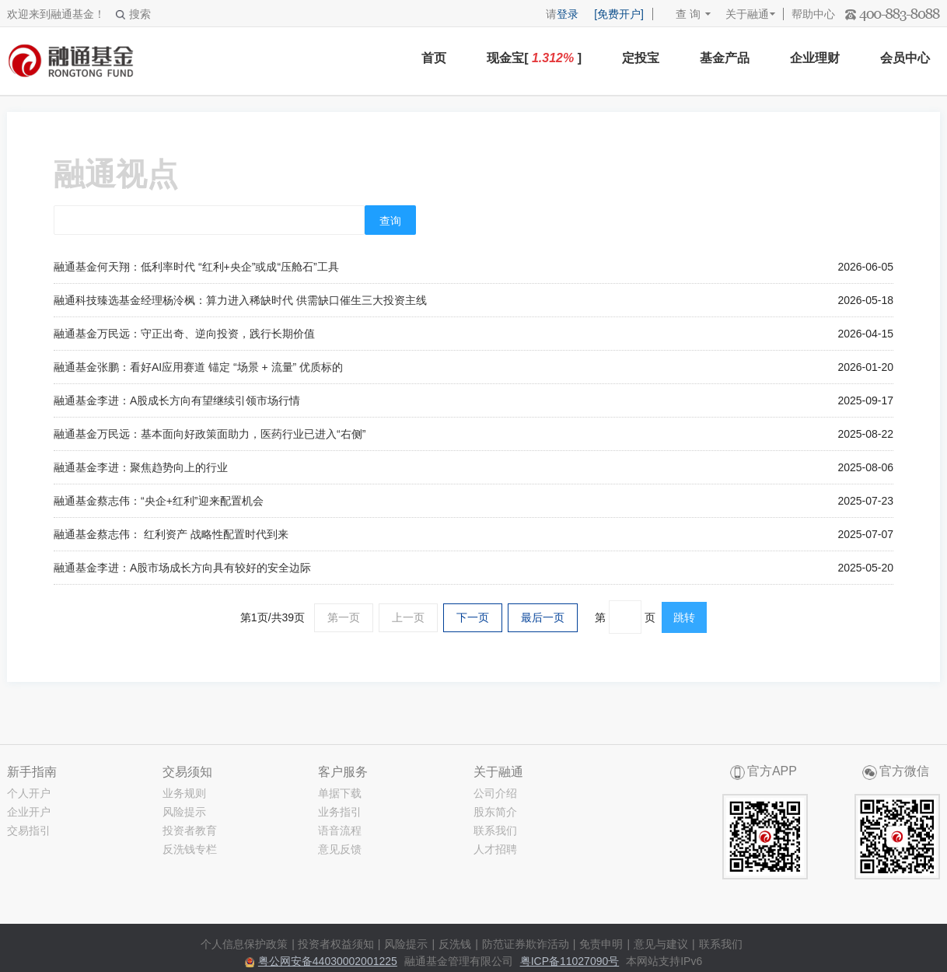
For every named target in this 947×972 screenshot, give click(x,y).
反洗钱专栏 (189, 849)
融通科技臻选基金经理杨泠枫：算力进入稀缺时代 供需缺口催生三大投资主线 (240, 300)
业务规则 (184, 793)
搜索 (133, 14)
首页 (433, 58)
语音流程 (340, 830)
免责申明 (601, 944)
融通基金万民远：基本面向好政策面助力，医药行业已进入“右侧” (209, 434)
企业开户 (29, 812)
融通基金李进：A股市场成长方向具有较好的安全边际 (182, 567)
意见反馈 (340, 849)
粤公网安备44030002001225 (327, 961)
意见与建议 (661, 944)
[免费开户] (619, 14)
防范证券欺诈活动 (525, 944)
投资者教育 (189, 830)
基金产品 (725, 58)
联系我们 (495, 830)
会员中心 (905, 58)
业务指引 (340, 812)
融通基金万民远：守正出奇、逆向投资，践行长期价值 (184, 333)
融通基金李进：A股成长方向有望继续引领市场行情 (177, 400)
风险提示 (184, 812)
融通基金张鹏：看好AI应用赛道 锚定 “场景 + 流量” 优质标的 (198, 367)
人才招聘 (495, 849)
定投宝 (640, 58)
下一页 (472, 617)
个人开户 (29, 793)
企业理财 (815, 58)
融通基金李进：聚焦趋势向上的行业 (141, 467)
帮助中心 (813, 14)
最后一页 (542, 617)
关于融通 (747, 14)
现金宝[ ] (534, 58)
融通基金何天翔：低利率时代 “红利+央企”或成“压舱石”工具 (196, 266)
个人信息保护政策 (244, 944)
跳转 (684, 617)
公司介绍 (495, 793)
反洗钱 (455, 944)
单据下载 (340, 793)
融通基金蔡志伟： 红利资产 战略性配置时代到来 (171, 534)
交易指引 (29, 830)
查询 (390, 221)
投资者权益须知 (336, 944)
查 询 (681, 14)
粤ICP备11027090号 (570, 961)
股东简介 (495, 812)
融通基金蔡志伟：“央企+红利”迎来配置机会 (159, 501)
